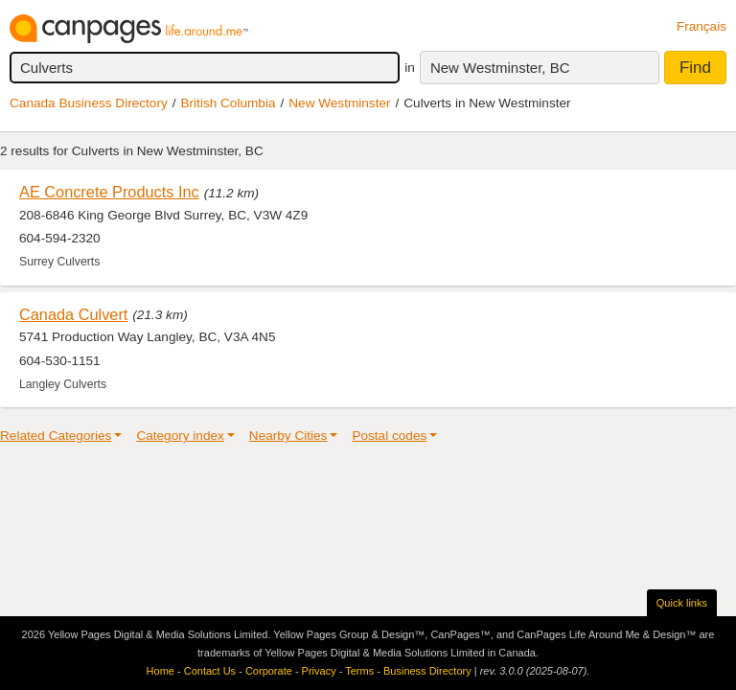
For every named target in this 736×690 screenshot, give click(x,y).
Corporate (268, 671)
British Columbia (228, 103)
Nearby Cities (288, 435)
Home (160, 671)
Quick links (681, 603)
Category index (179, 435)
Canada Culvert (73, 314)
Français (701, 26)
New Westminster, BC (500, 67)
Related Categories (55, 435)
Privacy (319, 671)
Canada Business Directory (89, 103)
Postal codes (389, 435)
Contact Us (210, 671)
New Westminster (339, 103)
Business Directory (427, 671)
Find (695, 67)
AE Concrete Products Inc (109, 191)
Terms (359, 671)
